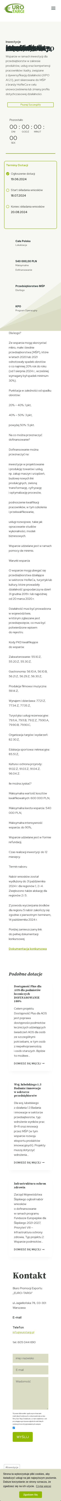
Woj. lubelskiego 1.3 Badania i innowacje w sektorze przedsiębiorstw (27, 1090)
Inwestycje (12, 1467)
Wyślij (23, 1437)
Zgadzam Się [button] (30, 1494)
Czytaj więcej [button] (43, 1486)
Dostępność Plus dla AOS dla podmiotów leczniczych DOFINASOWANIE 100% (27, 994)
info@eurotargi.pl (23, 1332)
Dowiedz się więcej (29, 1063)
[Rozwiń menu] (53, 8)
